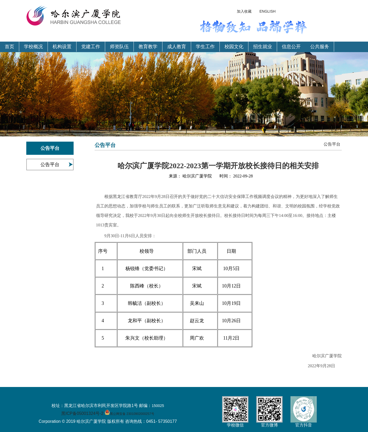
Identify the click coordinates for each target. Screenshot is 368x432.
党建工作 (90, 46)
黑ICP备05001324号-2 (82, 413)
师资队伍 (119, 46)
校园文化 (233, 46)
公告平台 (49, 164)
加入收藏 (244, 11)
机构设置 (62, 46)
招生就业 (262, 46)
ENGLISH (267, 11)
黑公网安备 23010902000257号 (132, 414)
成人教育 (176, 46)
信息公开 (291, 46)
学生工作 (205, 46)
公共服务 (319, 46)
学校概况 (33, 46)
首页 (9, 46)
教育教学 (148, 46)
